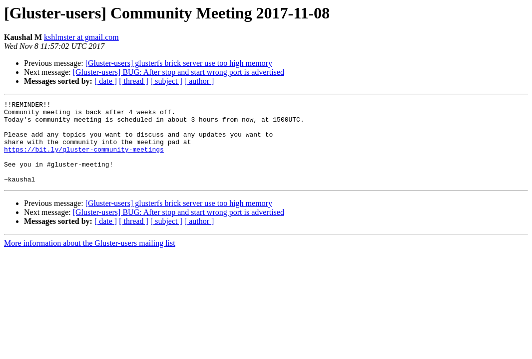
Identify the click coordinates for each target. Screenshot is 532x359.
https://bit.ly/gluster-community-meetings (84, 159)
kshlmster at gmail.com (81, 37)
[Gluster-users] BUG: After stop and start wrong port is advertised (178, 72)
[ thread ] (133, 81)
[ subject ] (166, 81)
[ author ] (199, 81)
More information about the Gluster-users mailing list (89, 259)
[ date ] (105, 81)
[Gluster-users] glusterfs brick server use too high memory (178, 63)
